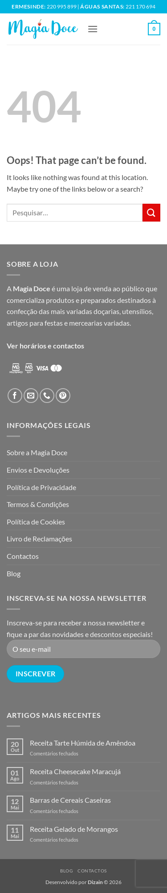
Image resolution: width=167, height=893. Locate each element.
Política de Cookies (36, 521)
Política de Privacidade (41, 487)
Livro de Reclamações (39, 538)
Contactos (23, 556)
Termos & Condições (38, 504)
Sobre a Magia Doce (37, 452)
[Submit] (151, 212)
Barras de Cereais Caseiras (70, 800)
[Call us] (47, 395)
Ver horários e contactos (45, 345)
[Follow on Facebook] (15, 395)
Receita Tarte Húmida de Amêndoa (82, 742)
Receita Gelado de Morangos (74, 829)
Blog (13, 573)
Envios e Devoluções (38, 469)
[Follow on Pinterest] (63, 395)
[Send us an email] (31, 395)
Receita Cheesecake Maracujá (75, 771)
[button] (92, 29)
